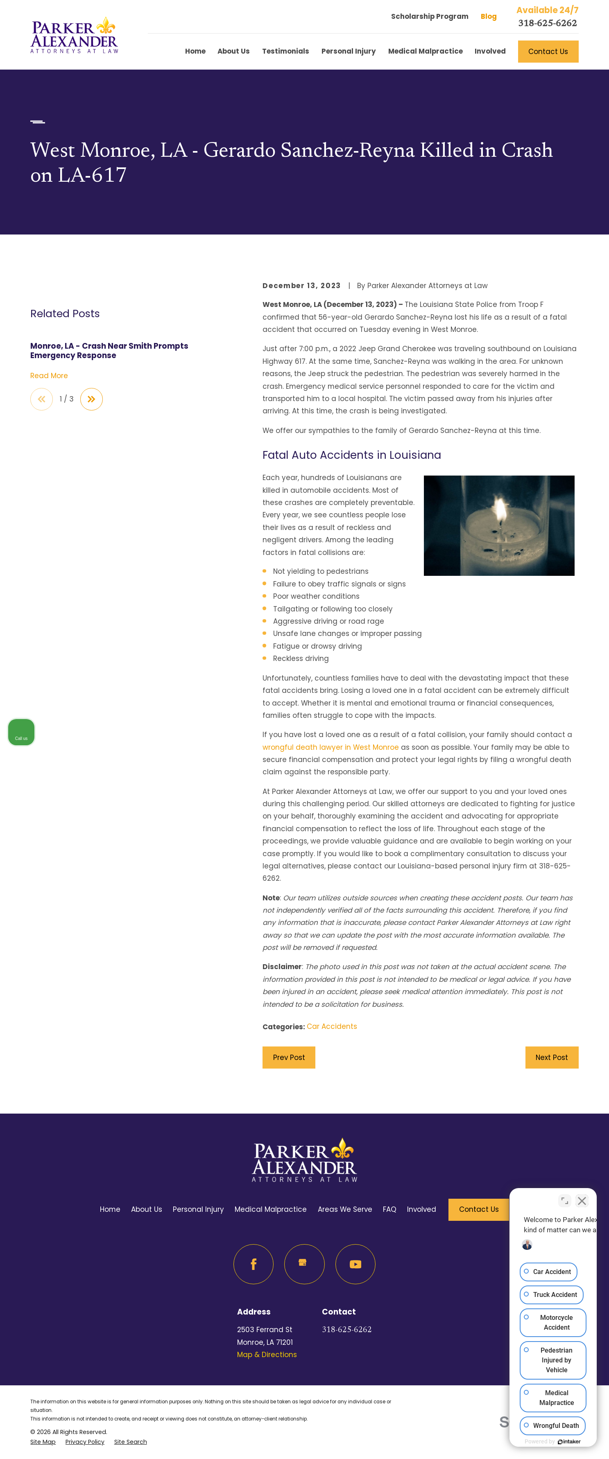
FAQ (389, 1209)
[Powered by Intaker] (539, 1441)
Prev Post (289, 1057)
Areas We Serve (345, 1209)
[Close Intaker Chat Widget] (582, 1197)
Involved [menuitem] (490, 51)
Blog (489, 16)
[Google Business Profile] (304, 1264)
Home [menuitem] (195, 51)
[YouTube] (355, 1264)
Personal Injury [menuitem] (348, 51)
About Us (146, 1209)
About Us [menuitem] (233, 51)
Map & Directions (267, 1355)
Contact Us (548, 51)
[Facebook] (253, 1264)
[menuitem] (43, 1442)
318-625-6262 (547, 24)
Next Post (552, 1057)
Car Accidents (332, 1026)
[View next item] (91, 518)
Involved (421, 1209)
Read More (49, 495)
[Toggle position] (564, 1197)
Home (110, 1209)
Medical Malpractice (271, 1209)
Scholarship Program (430, 16)
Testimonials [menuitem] (285, 51)
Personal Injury (198, 1209)
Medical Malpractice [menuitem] (425, 51)
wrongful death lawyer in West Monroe (331, 747)
